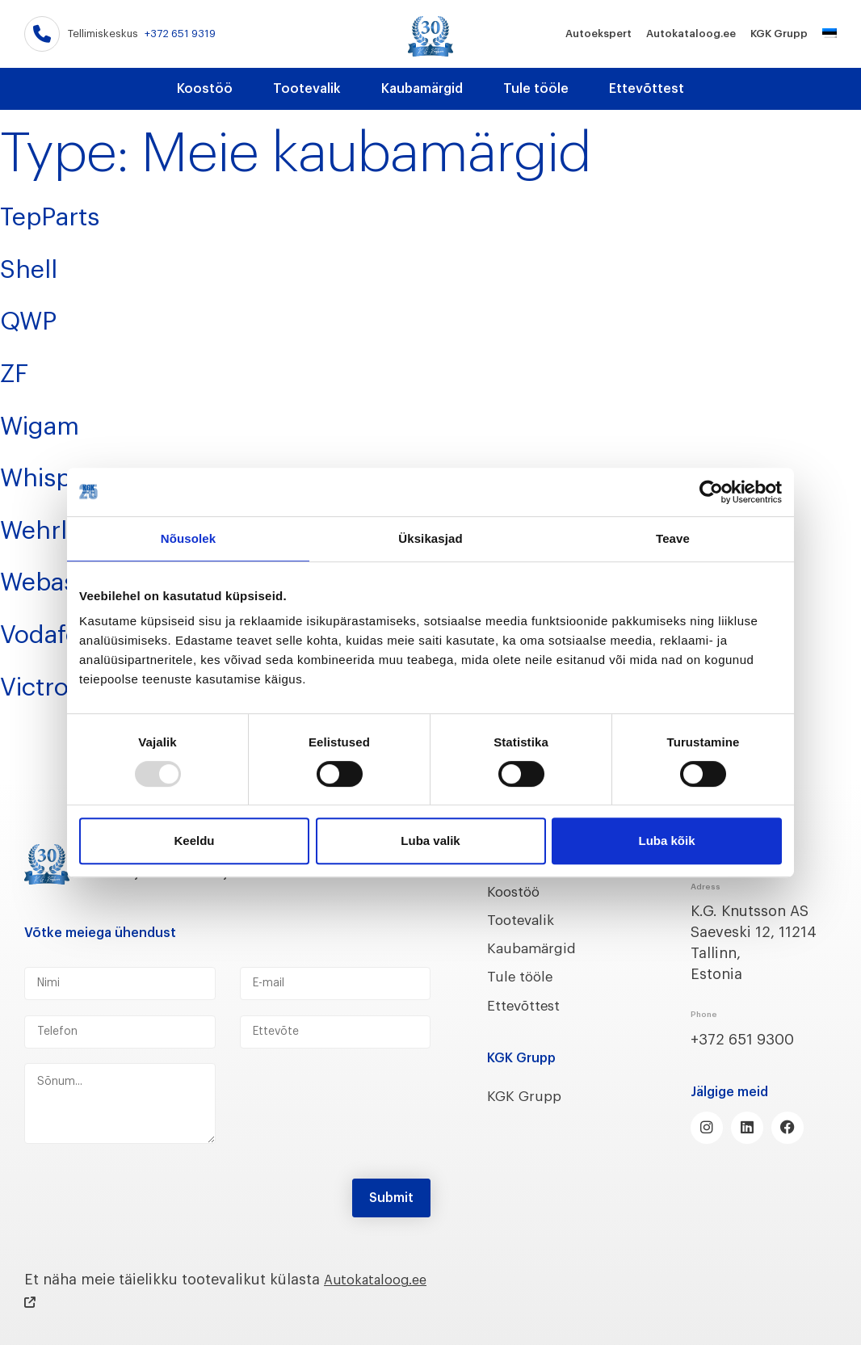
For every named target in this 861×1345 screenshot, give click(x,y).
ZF (18, 371)
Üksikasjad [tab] (430, 538)
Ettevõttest (646, 88)
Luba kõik (666, 840)
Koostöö (205, 88)
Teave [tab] (673, 538)
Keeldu (194, 840)
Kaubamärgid (422, 88)
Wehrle (52, 526)
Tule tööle (536, 88)
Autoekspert (598, 33)
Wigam (52, 422)
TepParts (64, 215)
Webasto (65, 577)
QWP (37, 318)
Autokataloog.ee (691, 33)
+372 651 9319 (180, 33)
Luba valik (430, 840)
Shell (37, 266)
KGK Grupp (779, 33)
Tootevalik (307, 88)
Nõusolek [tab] (188, 538)
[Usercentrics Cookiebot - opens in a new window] (711, 492)
